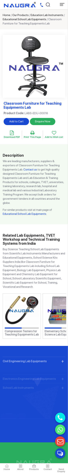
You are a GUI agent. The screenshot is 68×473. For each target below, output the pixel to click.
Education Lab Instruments (47, 15)
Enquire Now (42, 121)
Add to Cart (16, 121)
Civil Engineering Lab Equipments (25, 370)
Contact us (30, 169)
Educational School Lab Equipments (24, 19)
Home (6, 15)
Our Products (20, 15)
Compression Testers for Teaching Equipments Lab (22, 333)
